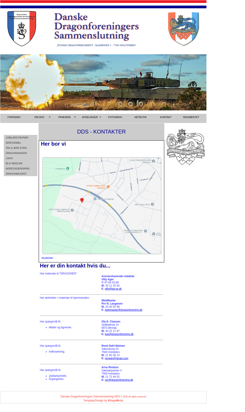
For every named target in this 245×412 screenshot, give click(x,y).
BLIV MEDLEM (14, 163)
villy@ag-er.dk (113, 288)
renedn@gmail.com (116, 358)
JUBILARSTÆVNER (17, 137)
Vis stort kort (47, 257)
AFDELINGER (90, 117)
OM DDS (39, 117)
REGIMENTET (191, 117)
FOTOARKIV (115, 117)
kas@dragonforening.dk (119, 334)
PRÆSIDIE (64, 117)
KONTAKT (165, 117)
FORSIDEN (14, 117)
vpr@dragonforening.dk (119, 379)
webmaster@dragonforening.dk (123, 309)
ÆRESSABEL (13, 142)
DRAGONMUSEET (16, 173)
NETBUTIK (140, 117)
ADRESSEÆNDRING (18, 168)
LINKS (9, 158)
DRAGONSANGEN (16, 153)
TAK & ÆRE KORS (16, 148)
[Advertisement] (225, 80)
